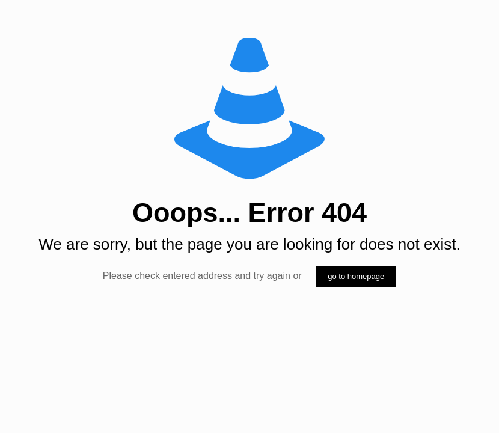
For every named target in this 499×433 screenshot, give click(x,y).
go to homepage (356, 276)
